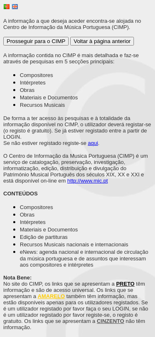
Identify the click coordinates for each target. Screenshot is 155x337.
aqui (93, 143)
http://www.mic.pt (87, 181)
